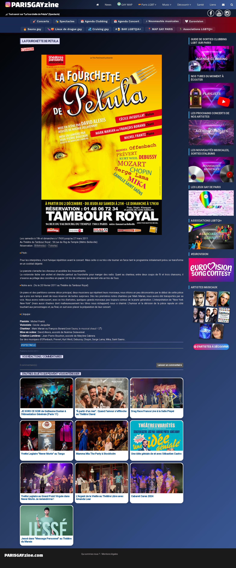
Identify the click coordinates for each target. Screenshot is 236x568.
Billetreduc (40, 245)
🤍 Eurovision (194, 21)
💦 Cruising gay (98, 29)
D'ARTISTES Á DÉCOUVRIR (211, 346)
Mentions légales (110, 554)
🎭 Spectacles (65, 21)
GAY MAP (124, 4)
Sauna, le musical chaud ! (86, 328)
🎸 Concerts (41, 21)
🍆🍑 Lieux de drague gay (64, 29)
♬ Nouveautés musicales (162, 21)
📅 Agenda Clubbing (94, 21)
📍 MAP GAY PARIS (160, 29)
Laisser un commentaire (170, 365)
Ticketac (52, 245)
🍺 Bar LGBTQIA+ (129, 29)
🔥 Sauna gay (32, 29)
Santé (200, 4)
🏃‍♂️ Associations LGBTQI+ (196, 29)
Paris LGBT (146, 4)
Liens (213, 4)
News (108, 4)
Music (165, 4)
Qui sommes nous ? (90, 554)
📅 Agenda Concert (126, 21)
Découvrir (183, 4)
